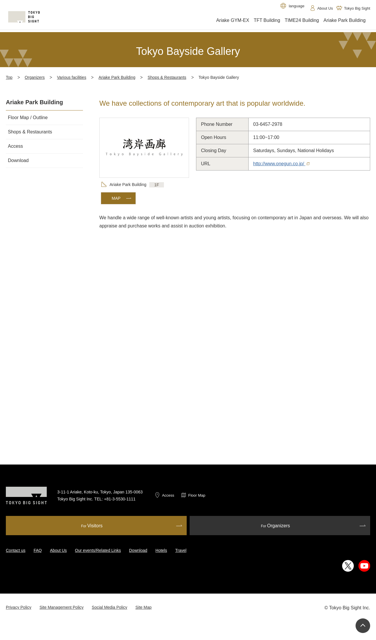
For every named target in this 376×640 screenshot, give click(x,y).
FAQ (38, 550)
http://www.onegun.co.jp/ (281, 163)
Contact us (15, 550)
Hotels (161, 550)
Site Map (144, 607)
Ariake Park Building (116, 77)
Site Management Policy (61, 607)
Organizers (35, 77)
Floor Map (196, 495)
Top (9, 77)
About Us (58, 550)
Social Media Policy (109, 607)
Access (168, 495)
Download (138, 550)
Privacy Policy (18, 607)
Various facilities (71, 77)
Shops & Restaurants (167, 77)
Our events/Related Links (98, 550)
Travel (180, 550)
